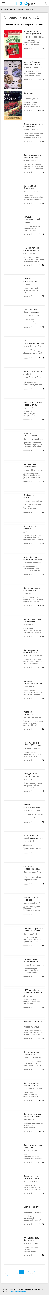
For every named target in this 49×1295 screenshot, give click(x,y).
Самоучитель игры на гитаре (32, 1146)
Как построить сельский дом (30, 651)
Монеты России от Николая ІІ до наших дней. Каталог (33, 63)
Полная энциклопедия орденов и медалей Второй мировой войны (32, 434)
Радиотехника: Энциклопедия (30, 960)
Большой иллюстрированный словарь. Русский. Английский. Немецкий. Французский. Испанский (33, 682)
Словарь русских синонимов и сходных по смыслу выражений (32, 589)
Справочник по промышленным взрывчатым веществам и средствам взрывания (31, 1177)
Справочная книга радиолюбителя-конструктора (32, 1115)
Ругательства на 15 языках (32, 372)
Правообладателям (18, 1291)
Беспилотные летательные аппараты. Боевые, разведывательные (32, 465)
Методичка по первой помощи (31, 775)
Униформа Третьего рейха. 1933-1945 (33, 929)
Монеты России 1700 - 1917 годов (32, 744)
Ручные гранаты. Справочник (31, 1239)
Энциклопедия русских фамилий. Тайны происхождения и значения (32, 32)
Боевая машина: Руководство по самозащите (31, 1084)
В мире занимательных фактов (31, 806)
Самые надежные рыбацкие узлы (32, 156)
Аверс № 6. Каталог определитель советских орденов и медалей (33, 403)
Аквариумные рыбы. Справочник (33, 620)
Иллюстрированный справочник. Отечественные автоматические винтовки (33, 125)
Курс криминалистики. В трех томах (32, 342)
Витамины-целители (33, 1021)
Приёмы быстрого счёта (32, 496)
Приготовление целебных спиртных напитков (33, 837)
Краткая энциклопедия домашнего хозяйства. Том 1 (31, 280)
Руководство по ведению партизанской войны (33, 898)
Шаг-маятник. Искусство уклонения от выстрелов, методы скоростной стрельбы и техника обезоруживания (33, 187)
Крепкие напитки (31, 1207)
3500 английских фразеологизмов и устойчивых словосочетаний (32, 991)
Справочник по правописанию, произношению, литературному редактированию (31, 867)
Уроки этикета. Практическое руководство (30, 311)
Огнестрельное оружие (30, 527)
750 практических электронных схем (32, 249)
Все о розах (29, 93)
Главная (4, 9)
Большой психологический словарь (31, 218)
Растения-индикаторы (29, 713)
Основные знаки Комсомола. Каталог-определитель (31, 1053)
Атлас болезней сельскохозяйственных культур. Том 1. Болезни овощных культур (33, 558)
